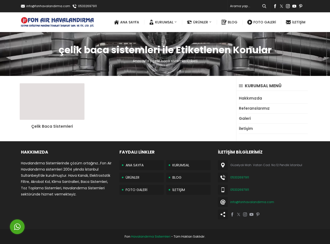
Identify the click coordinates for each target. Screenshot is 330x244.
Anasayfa (141, 60)
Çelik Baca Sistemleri (52, 126)
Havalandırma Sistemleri (150, 236)
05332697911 (87, 6)
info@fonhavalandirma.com (48, 6)
